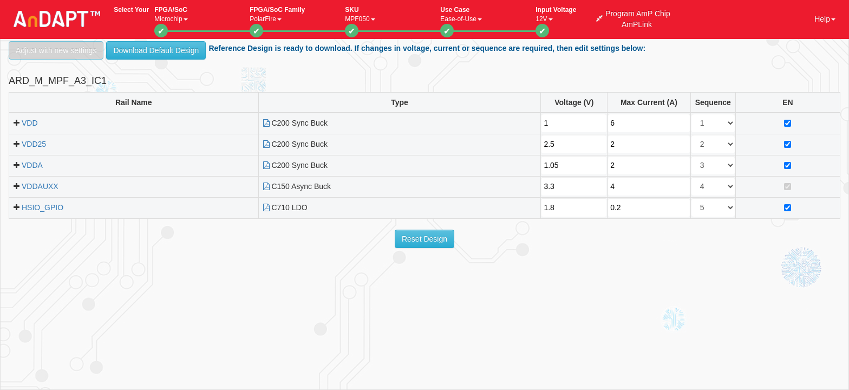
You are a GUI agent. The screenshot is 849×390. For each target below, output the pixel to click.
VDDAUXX (40, 186)
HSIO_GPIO (42, 207)
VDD (30, 123)
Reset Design (424, 239)
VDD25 (34, 144)
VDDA (32, 165)
